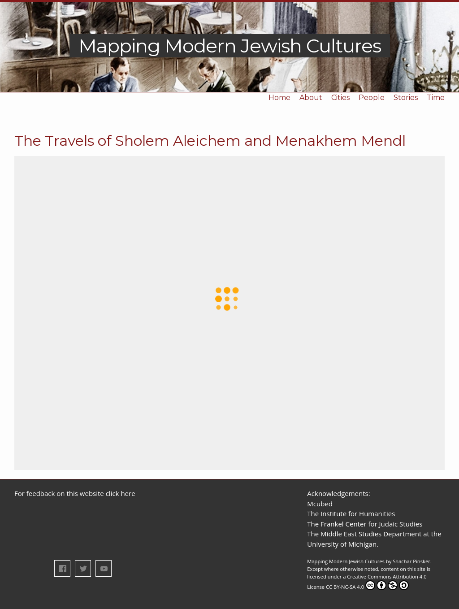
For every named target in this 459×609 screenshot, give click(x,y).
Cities (340, 97)
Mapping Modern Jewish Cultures (229, 45)
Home (279, 97)
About (310, 97)
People (372, 97)
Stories (406, 97)
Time (436, 97)
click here (120, 493)
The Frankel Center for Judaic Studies (364, 523)
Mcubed (320, 503)
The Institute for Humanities (351, 513)
